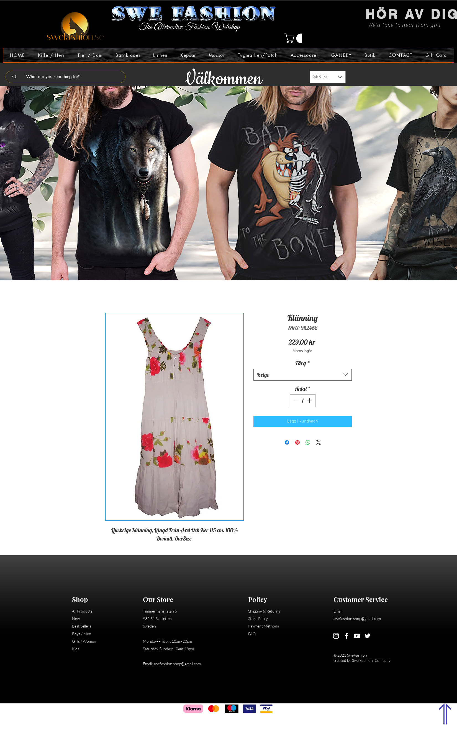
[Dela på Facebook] (287, 442)
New (76, 618)
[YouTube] (357, 636)
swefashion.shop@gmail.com (177, 663)
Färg (303, 363)
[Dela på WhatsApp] (308, 442)
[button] (296, 38)
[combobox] (302, 375)
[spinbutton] (302, 401)
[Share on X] (318, 442)
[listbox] (328, 77)
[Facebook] (346, 636)
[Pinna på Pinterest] (297, 442)
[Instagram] (336, 636)
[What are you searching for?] (69, 77)
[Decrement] (295, 401)
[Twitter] (367, 636)
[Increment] (310, 401)
